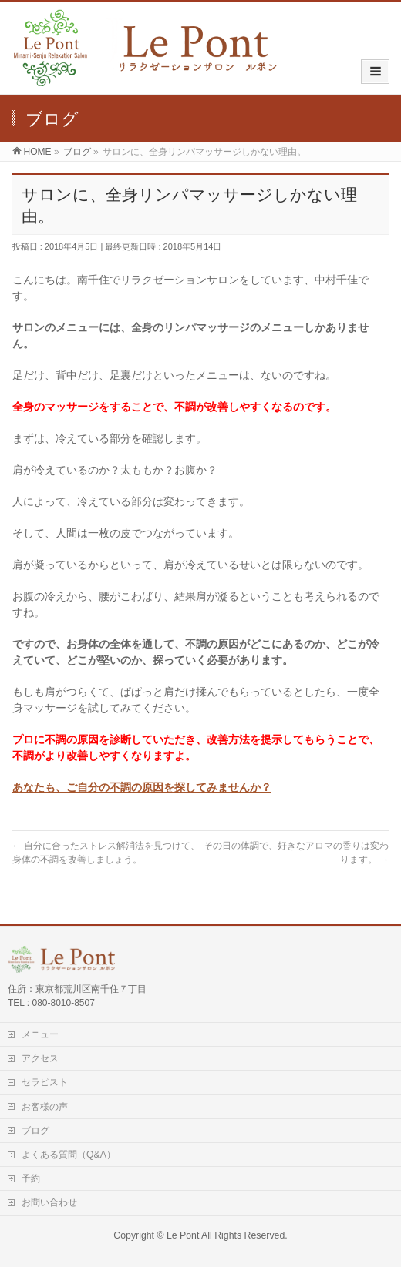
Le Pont (183, 1235)
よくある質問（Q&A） (69, 1154)
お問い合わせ (49, 1202)
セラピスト (45, 1082)
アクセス (40, 1058)
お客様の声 (45, 1106)
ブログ (35, 1130)
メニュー (40, 1034)
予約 (31, 1178)
